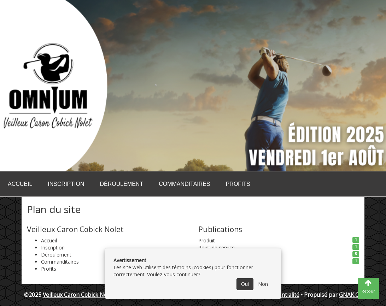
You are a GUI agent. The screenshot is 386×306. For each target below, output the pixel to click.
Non (263, 284)
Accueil (20, 184)
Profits (238, 184)
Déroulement (121, 184)
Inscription (66, 184)
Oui (245, 284)
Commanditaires (184, 184)
